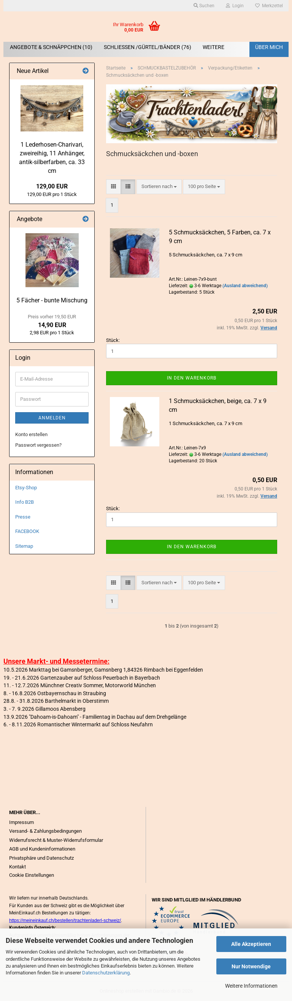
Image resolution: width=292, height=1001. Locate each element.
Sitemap (24, 546)
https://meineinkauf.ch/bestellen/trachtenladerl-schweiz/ (65, 920)
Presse (22, 517)
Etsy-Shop (26, 487)
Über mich (269, 47)
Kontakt (17, 867)
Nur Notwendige (251, 966)
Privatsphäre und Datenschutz (41, 858)
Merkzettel (269, 5)
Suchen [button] (204, 5)
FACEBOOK (27, 531)
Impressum (21, 822)
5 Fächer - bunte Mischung (51, 300)
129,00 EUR (52, 186)
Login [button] (235, 5)
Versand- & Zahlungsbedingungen (45, 831)
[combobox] (159, 186)
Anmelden (52, 418)
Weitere (213, 47)
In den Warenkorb (191, 378)
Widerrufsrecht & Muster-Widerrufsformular (56, 840)
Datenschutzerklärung (106, 973)
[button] (113, 186)
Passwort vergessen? (38, 445)
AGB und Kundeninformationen (42, 849)
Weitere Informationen (251, 986)
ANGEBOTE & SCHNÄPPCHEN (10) (51, 47)
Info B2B (24, 502)
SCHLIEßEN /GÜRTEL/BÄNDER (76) (147, 47)
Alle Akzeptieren (251, 944)
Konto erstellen (31, 434)
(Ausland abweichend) (245, 285)
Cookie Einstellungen (31, 875)
